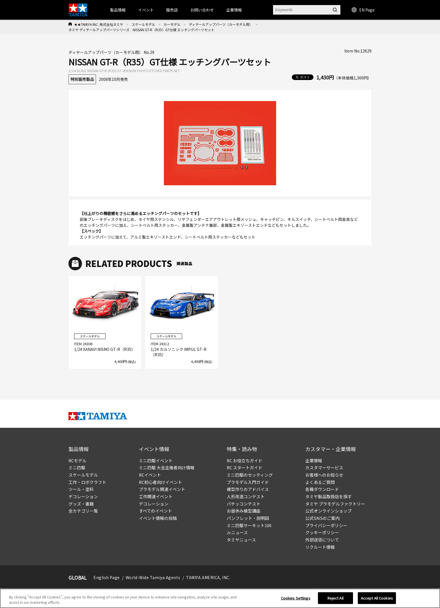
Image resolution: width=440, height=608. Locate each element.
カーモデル (172, 24)
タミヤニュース (241, 540)
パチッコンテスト (243, 504)
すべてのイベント (155, 511)
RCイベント (150, 475)
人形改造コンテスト (246, 496)
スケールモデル (143, 24)
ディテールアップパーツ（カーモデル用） (221, 24)
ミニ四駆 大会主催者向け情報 (166, 467)
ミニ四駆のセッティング (250, 475)
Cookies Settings (295, 599)
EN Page (363, 10)
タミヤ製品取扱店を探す (328, 496)
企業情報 (313, 460)
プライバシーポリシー (326, 525)
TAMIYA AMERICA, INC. (208, 577)
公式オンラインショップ (328, 511)
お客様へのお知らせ (324, 475)
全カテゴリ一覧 (83, 511)
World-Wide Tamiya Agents (153, 577)
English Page (106, 577)
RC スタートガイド (244, 467)
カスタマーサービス (324, 467)
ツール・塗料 (81, 489)
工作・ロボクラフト (87, 482)
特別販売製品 (82, 79)
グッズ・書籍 (81, 504)
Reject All (335, 599)
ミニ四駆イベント (156, 460)
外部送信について (322, 540)
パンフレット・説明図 (248, 518)
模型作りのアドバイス (248, 489)
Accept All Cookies (377, 599)
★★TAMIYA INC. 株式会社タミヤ (98, 24)
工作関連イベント (156, 496)
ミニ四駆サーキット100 (249, 525)
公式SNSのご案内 (322, 518)
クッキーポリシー (322, 532)
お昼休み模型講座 (243, 511)
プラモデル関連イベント (162, 489)
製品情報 (118, 10)
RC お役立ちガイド (244, 460)
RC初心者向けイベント (160, 482)
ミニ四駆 (76, 467)
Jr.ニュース (237, 532)
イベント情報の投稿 (158, 518)
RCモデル (77, 460)
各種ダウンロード (322, 489)
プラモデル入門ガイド (248, 482)
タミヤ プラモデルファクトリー (335, 504)
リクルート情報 (320, 547)
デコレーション (83, 496)
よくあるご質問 (320, 482)
